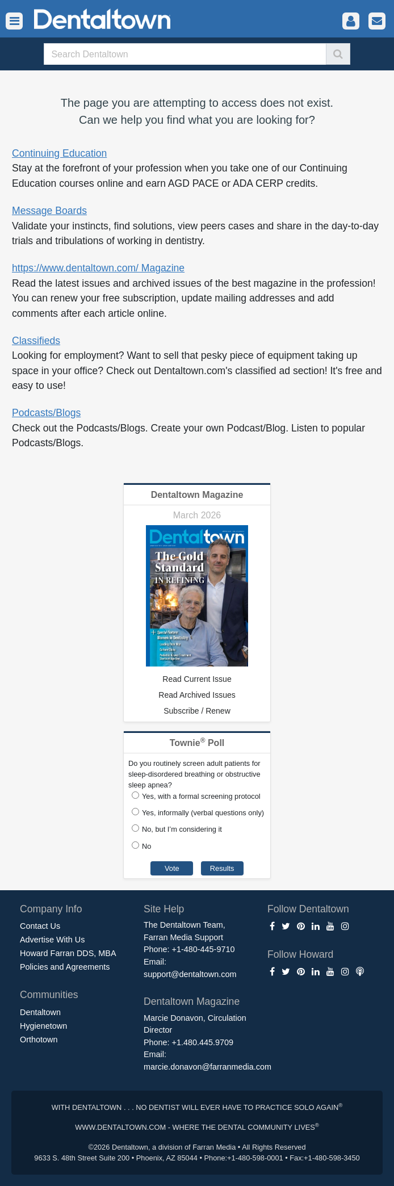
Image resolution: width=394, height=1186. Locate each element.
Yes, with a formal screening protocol (201, 796)
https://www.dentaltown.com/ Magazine (98, 268)
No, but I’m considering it (182, 829)
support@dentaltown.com (190, 974)
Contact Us (40, 926)
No (146, 846)
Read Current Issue (196, 679)
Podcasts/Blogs (46, 412)
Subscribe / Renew (197, 710)
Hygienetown (43, 1025)
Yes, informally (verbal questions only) (203, 812)
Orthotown (38, 1039)
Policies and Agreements (65, 966)
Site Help (164, 909)
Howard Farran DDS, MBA (68, 953)
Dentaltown (40, 1012)
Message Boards (49, 210)
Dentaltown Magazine (197, 495)
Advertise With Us (52, 939)
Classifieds (36, 340)
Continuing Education (59, 153)
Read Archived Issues (196, 694)
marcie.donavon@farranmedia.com (207, 1066)
